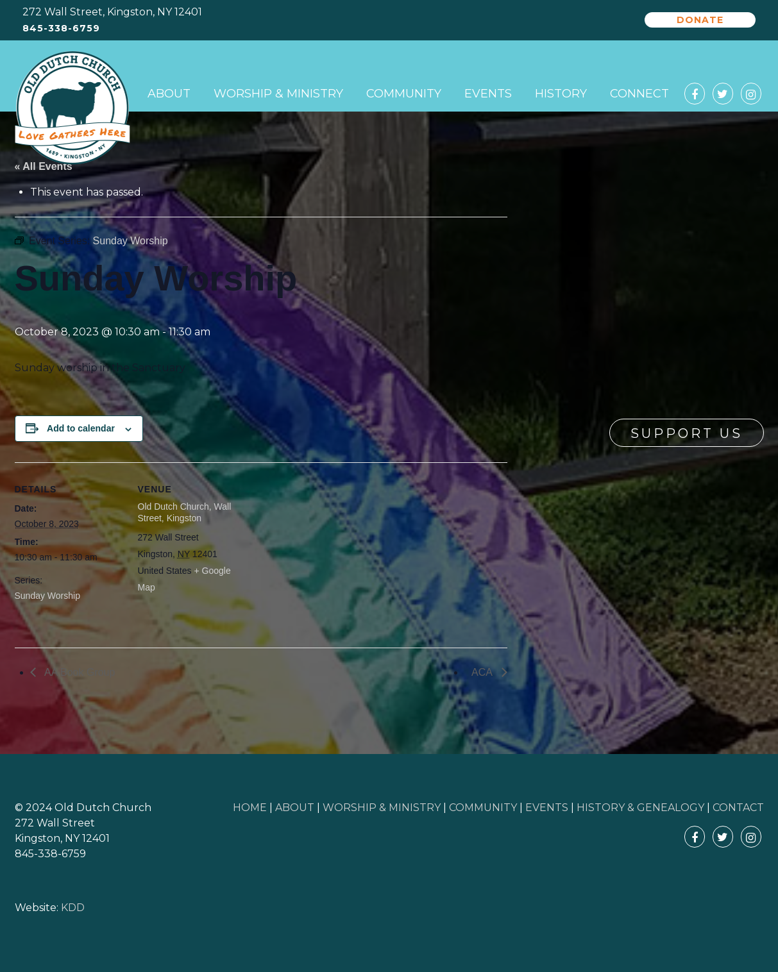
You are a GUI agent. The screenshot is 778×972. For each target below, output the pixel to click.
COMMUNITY (483, 807)
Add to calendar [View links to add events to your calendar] (81, 428)
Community (403, 94)
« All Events (43, 166)
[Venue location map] (328, 551)
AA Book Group (78, 672)
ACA (483, 672)
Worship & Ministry (278, 94)
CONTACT (738, 807)
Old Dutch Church (72, 108)
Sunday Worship (47, 596)
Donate (700, 20)
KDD (73, 907)
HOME (250, 807)
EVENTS (546, 807)
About (169, 94)
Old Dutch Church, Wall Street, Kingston (185, 512)
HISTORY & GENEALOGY (640, 807)
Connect (639, 94)
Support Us (686, 433)
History (561, 94)
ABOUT (294, 807)
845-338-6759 (61, 28)
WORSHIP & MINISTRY (382, 807)
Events (488, 94)
